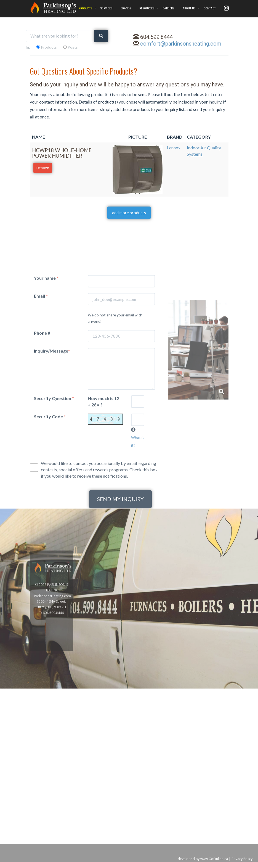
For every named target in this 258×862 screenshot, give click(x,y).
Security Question (54, 474)
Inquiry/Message (52, 426)
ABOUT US (188, 8)
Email (41, 371)
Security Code (50, 492)
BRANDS (126, 8)
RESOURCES (146, 8)
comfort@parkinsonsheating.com (180, 43)
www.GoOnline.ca (214, 858)
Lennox (173, 147)
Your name (46, 353)
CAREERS (168, 8)
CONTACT (210, 8)
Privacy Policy (242, 858)
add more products (129, 212)
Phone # (42, 408)
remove (42, 167)
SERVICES (106, 8)
